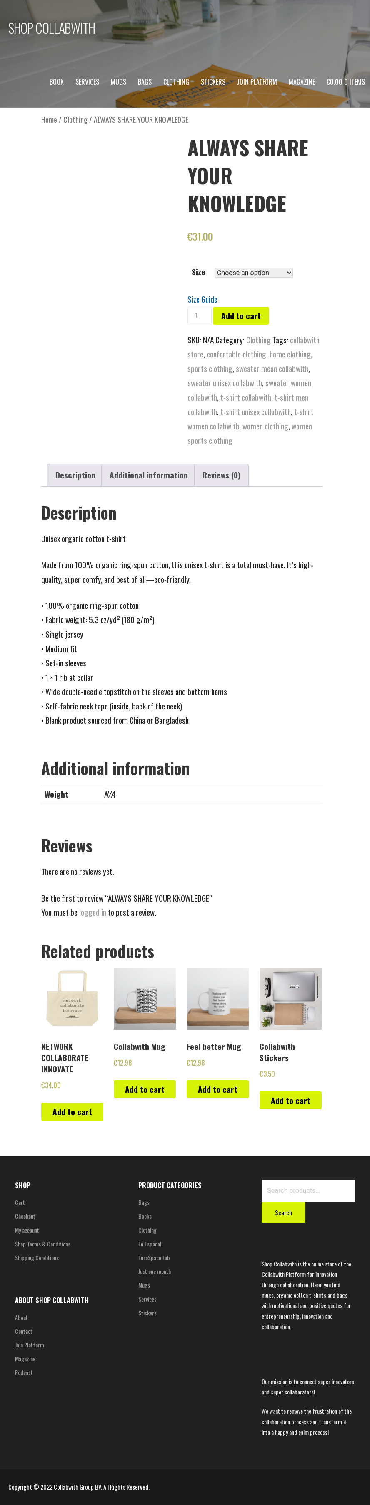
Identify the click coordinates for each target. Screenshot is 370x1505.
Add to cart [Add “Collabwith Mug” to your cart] (145, 1089)
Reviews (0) (221, 475)
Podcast (24, 1372)
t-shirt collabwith (245, 397)
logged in (92, 912)
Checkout (25, 1216)
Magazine (302, 82)
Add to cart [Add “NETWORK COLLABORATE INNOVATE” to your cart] (72, 1112)
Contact (23, 1331)
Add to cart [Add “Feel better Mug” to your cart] (218, 1089)
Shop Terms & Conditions (42, 1243)
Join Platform (257, 82)
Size (198, 272)
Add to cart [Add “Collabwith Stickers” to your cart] (290, 1100)
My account (27, 1230)
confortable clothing (236, 354)
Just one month (154, 1271)
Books (145, 1216)
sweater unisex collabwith (225, 383)
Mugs (118, 82)
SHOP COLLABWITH (51, 27)
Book (57, 82)
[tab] (75, 475)
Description (75, 475)
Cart (20, 1202)
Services (87, 82)
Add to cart (241, 316)
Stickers (213, 82)
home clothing (290, 354)
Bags (145, 82)
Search (283, 1212)
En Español (149, 1243)
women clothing (265, 426)
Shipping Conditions (37, 1257)
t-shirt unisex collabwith (255, 412)
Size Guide (203, 299)
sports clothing (210, 368)
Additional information (149, 475)
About (21, 1317)
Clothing (176, 82)
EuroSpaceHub (154, 1257)
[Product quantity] (200, 316)
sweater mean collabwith (272, 368)
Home (49, 119)
